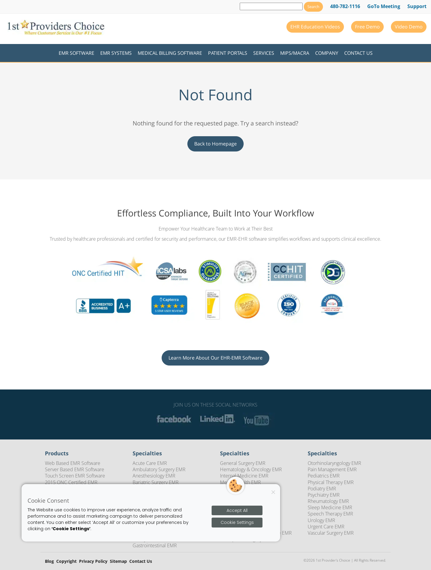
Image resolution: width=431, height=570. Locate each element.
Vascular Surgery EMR (331, 533)
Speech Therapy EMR (330, 513)
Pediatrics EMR (324, 475)
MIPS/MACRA (294, 53)
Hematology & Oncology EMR (251, 469)
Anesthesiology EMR (154, 475)
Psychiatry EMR (324, 495)
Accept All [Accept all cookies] (237, 510)
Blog (49, 561)
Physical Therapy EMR (331, 482)
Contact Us (358, 53)
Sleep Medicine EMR (330, 507)
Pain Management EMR (332, 469)
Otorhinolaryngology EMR (334, 463)
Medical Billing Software (170, 53)
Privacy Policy (93, 561)
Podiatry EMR (322, 488)
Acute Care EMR (150, 463)
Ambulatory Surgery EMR (159, 469)
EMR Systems (116, 53)
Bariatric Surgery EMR (156, 482)
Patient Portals (227, 53)
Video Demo (409, 26)
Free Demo (367, 26)
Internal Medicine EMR (244, 475)
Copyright (66, 561)
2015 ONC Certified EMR (71, 482)
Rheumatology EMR (328, 501)
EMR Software (76, 53)
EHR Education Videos (315, 26)
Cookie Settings (237, 522)
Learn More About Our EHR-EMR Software (215, 357)
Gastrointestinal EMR (155, 545)
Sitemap (118, 561)
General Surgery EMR (242, 463)
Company (326, 53)
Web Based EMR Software (72, 463)
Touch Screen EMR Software (75, 475)
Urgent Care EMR (326, 526)
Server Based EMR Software (74, 469)
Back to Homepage (215, 143)
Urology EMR (321, 520)
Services (263, 53)
